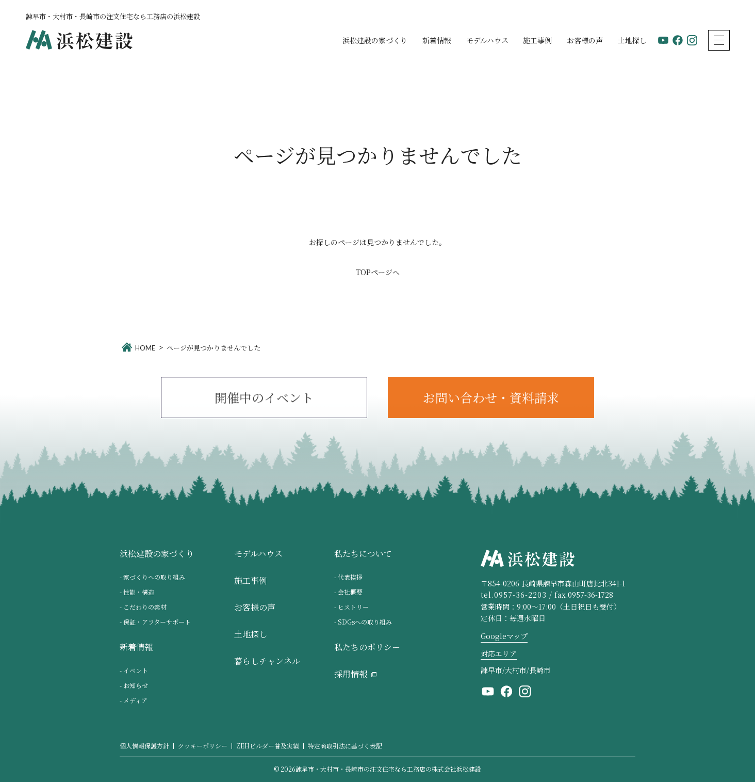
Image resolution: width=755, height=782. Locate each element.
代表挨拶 (350, 576)
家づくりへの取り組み (154, 576)
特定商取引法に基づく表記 (345, 745)
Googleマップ (504, 636)
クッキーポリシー (202, 745)
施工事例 (537, 40)
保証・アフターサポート (157, 621)
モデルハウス (487, 40)
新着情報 (436, 40)
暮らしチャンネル (267, 661)
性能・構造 (138, 591)
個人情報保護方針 (144, 745)
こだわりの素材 (145, 606)
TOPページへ (378, 272)
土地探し (632, 40)
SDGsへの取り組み (365, 621)
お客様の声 (585, 40)
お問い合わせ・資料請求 (491, 402)
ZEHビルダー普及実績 (267, 745)
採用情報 (350, 674)
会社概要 (350, 591)
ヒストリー (353, 606)
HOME (145, 348)
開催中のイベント (264, 402)
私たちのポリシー (367, 647)
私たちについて (363, 554)
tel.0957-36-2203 (514, 594)
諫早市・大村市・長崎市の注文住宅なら (388, 769)
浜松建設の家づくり (374, 40)
